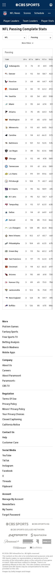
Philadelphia (14, 243)
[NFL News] (15, 13)
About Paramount (11, 375)
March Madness (10, 347)
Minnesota (13, 127)
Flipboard (7, 486)
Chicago (12, 158)
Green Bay (13, 251)
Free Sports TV (10, 337)
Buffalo (12, 305)
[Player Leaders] (11, 21)
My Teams (7, 509)
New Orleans (14, 235)
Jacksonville (14, 290)
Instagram (7, 465)
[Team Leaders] (30, 21)
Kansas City (14, 282)
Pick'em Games (10, 326)
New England (14, 298)
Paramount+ (8, 380)
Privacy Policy (9, 404)
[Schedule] (39, 13)
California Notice (11, 424)
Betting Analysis (10, 342)
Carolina (12, 135)
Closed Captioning (12, 419)
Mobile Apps (8, 352)
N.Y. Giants (13, 189)
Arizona (12, 274)
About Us (7, 365)
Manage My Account (12, 499)
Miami (11, 104)
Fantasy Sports (10, 331)
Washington (14, 119)
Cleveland (13, 89)
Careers (6, 370)
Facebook (7, 470)
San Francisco (15, 259)
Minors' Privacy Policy (13, 409)
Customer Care (10, 442)
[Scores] (27, 13)
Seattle (12, 96)
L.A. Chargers (14, 228)
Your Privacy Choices (13, 414)
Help (4, 437)
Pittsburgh (13, 181)
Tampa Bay (13, 204)
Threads (6, 481)
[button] (49, 13)
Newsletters (8, 504)
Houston (12, 81)
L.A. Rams (13, 174)
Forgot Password (11, 514)
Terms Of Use (9, 398)
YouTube (6, 455)
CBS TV (6, 385)
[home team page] (6, 66)
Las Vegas (13, 151)
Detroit (12, 220)
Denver (12, 73)
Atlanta (12, 112)
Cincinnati (13, 266)
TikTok (5, 460)
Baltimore (13, 143)
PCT (44, 59)
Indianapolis (14, 66)
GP (25, 59)
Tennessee (14, 166)
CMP (37, 59)
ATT (31, 59)
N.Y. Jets (12, 196)
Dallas (11, 212)
